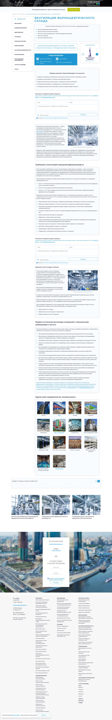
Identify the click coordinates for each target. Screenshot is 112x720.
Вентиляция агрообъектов (41, 670)
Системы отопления (61, 625)
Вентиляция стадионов (41, 646)
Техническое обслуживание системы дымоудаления (63, 605)
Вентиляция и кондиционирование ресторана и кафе (43, 617)
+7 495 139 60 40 (94, 2)
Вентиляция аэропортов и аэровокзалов (41, 643)
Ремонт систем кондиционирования (40, 682)
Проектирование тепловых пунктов (84, 668)
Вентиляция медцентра (41, 613)
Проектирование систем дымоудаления (62, 598)
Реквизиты (80, 686)
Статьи (62, 3)
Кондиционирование (20, 28)
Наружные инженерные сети (22, 50)
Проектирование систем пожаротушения (83, 598)
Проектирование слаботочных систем (85, 671)
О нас (39, 3)
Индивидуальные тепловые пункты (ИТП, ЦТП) (63, 633)
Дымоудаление (18, 32)
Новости (80, 693)
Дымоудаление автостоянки (63, 615)
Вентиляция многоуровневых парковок (42, 665)
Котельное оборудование (62, 623)
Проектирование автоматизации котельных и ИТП (85, 660)
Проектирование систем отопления (83, 649)
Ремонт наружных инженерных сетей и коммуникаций (85, 629)
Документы (81, 691)
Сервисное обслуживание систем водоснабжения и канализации (84, 619)
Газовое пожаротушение (84, 605)
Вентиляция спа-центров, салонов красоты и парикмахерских (41, 623)
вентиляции (39, 130)
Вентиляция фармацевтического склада (43, 607)
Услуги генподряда (20, 64)
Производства (59, 466)
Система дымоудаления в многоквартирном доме (63, 612)
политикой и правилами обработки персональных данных (55, 116)
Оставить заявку (73, 9)
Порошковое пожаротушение (85, 607)
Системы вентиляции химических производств (41, 603)
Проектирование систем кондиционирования (83, 664)
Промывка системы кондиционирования (40, 695)
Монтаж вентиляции (40, 626)
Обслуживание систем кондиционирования (41, 686)
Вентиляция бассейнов (41, 648)
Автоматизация (60, 627)
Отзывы (55, 3)
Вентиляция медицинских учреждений (42, 611)
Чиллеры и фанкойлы (41, 705)
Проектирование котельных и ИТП (85, 646)
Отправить (56, 579)
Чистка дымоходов (40, 635)
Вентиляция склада (40, 658)
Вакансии (80, 684)
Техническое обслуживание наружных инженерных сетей (85, 625)
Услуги (31, 3)
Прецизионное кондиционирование (40, 702)
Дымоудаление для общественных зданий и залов (64, 608)
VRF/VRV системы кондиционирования (40, 698)
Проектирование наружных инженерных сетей (84, 633)
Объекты (47, 3)
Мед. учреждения (59, 429)
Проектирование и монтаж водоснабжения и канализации (85, 614)
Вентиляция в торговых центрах (43, 655)
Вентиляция (17, 23)
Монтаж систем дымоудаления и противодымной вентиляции (64, 601)
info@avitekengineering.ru (93, 5)
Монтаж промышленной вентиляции (41, 629)
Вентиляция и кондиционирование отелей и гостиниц (42, 652)
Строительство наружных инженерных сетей (84, 636)
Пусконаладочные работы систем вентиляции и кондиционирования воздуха (42, 690)
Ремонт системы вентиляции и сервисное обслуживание (43, 632)
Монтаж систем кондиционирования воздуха (42, 679)
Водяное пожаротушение (84, 602)
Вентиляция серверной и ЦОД (42, 667)
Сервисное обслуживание (84, 609)
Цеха (59, 412)
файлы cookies (15, 715)
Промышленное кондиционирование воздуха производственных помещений (43, 709)
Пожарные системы (20, 41)
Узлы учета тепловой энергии (63, 629)
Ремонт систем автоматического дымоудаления (64, 618)
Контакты (70, 3)
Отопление (17, 36)
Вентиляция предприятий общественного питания (41, 600)
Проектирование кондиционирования (40, 675)
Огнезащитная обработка (84, 600)
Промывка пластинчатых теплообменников (84, 677)
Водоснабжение (19, 45)
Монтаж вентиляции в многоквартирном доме (41, 661)
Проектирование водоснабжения (82, 657)
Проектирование (19, 54)
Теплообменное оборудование (19, 59)
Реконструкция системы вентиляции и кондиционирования (41, 639)
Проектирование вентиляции (42, 597)
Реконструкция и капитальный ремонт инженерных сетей (85, 640)
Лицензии (80, 688)
